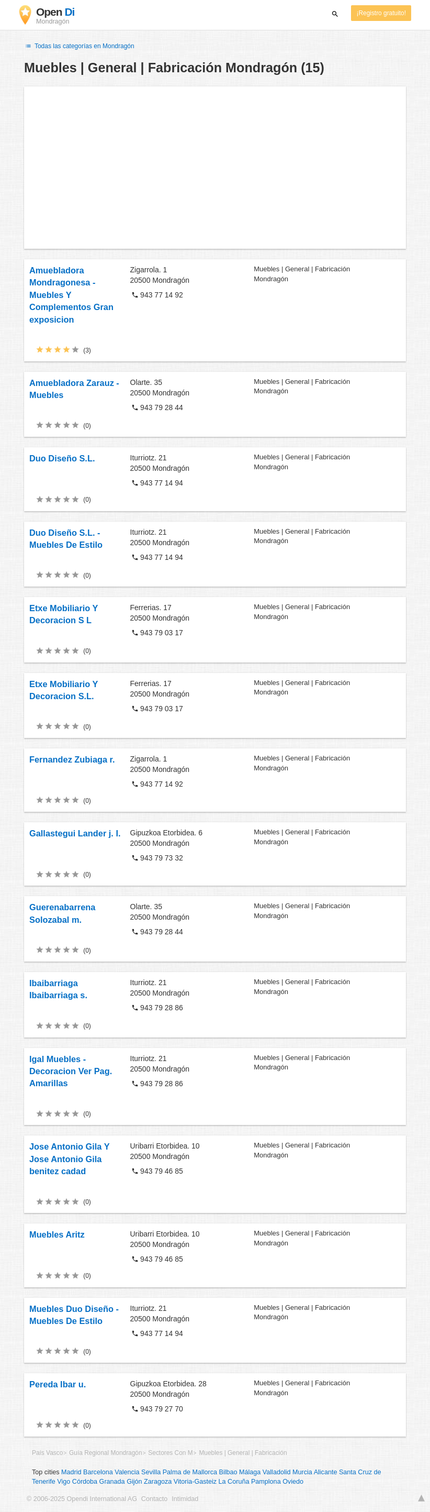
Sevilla (151, 1472)
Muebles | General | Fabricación (243, 1452)
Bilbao (228, 1472)
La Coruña (234, 1481)
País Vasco (47, 1452)
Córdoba (84, 1481)
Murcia (302, 1472)
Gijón (134, 1481)
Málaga (250, 1472)
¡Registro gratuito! (381, 13)
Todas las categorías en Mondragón (79, 46)
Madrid (71, 1472)
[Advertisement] (215, 167)
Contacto (154, 1499)
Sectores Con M (170, 1452)
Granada (112, 1481)
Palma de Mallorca (190, 1472)
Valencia (127, 1472)
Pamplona (266, 1481)
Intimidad (185, 1499)
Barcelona (98, 1472)
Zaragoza (158, 1481)
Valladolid (277, 1472)
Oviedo (292, 1481)
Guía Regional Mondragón (105, 1452)
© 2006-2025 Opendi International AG (82, 1499)
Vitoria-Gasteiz (195, 1481)
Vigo (63, 1481)
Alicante (325, 1472)
